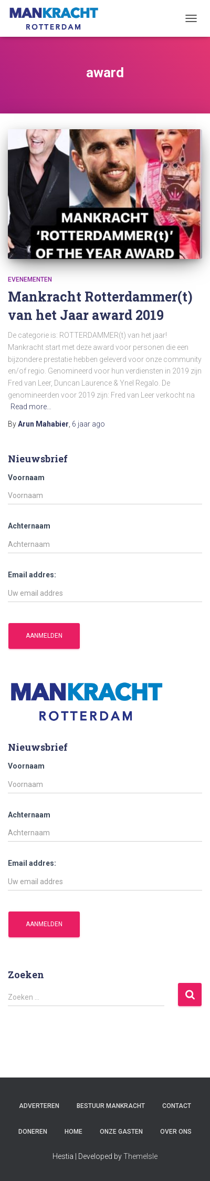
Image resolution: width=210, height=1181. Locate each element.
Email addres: (32, 575)
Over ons (176, 1131)
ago (88, 424)
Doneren (32, 1131)
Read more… (30, 406)
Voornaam (26, 477)
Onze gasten (121, 1131)
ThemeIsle (140, 1156)
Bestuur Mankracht (111, 1106)
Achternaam (29, 526)
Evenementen (30, 279)
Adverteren (39, 1106)
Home (73, 1131)
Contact (176, 1106)
